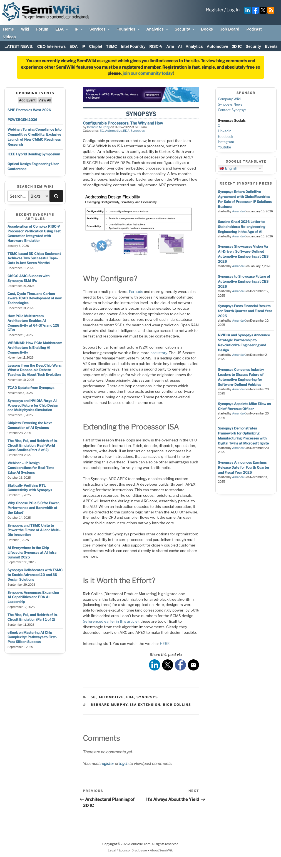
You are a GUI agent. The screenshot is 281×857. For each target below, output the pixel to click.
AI (180, 46)
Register (214, 10)
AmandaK (239, 211)
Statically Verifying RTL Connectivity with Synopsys (30, 487)
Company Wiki (229, 99)
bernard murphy (109, 705)
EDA (62, 29)
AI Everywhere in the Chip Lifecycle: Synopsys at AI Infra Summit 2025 (32, 552)
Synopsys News (230, 104)
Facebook (225, 137)
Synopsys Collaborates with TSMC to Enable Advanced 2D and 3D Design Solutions (35, 575)
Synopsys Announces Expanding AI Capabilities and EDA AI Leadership (33, 597)
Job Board (229, 29)
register (107, 763)
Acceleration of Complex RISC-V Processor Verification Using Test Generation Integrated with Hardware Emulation (34, 233)
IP (79, 29)
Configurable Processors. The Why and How (123, 123)
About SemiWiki (161, 850)
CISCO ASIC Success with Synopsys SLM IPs (28, 278)
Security (185, 29)
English (228, 168)
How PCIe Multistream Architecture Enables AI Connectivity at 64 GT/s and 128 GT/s (33, 323)
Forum (42, 29)
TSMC (111, 46)
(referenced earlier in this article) (111, 621)
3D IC (237, 46)
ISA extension (145, 705)
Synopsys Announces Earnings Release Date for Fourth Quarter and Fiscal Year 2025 (243, 467)
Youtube (224, 147)
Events (271, 46)
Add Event (27, 100)
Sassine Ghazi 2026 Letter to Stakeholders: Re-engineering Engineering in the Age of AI (241, 227)
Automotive (217, 46)
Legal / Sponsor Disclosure (128, 850)
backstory (158, 353)
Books (207, 29)
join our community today (148, 73)
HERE (165, 643)
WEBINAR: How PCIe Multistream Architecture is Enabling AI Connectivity (35, 347)
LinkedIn (224, 131)
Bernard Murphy (98, 127)
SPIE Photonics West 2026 (29, 110)
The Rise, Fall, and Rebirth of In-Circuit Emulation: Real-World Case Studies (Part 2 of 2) (33, 445)
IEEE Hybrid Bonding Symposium (34, 154)
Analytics (157, 29)
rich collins (177, 705)
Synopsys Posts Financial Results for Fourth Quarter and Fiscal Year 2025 (245, 311)
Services (100, 29)
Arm (170, 46)
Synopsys (138, 131)
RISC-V (155, 46)
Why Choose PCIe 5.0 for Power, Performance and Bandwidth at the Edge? (33, 508)
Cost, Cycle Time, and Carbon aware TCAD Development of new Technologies (35, 298)
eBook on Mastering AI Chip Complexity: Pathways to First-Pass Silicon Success (32, 637)
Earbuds (136, 291)
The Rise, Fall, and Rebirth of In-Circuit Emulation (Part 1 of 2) (33, 617)
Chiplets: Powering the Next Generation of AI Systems (30, 425)
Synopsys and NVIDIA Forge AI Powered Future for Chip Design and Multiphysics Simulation (33, 405)
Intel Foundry (133, 46)
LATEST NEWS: (18, 46)
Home (8, 29)
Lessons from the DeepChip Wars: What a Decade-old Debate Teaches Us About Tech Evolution (34, 370)
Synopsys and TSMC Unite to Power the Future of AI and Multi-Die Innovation (34, 530)
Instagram (226, 142)
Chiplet (95, 46)
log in (123, 763)
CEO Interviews (51, 46)
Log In (233, 10)
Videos (9, 37)
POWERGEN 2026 (22, 120)
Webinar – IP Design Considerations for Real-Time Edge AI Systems (31, 468)
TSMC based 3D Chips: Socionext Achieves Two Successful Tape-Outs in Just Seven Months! (34, 258)
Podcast (254, 29)
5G (102, 131)
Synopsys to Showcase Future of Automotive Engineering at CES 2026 (244, 281)
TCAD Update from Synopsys (31, 388)
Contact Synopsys (232, 110)
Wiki (25, 29)
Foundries (128, 29)
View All (45, 100)
